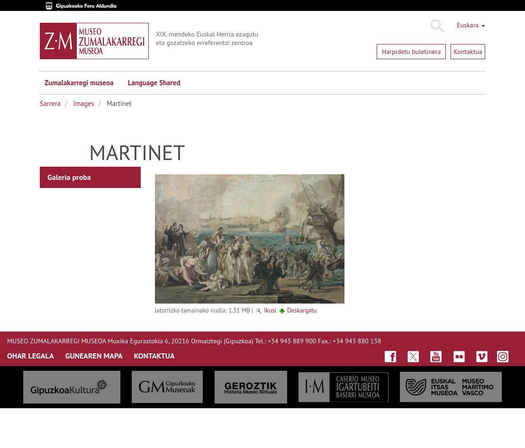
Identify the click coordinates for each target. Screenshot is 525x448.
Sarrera (50, 103)
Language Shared (154, 82)
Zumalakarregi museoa (79, 82)
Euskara (471, 25)
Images (83, 103)
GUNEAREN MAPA (94, 355)
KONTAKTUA (154, 355)
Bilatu (436, 26)
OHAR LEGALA (30, 355)
